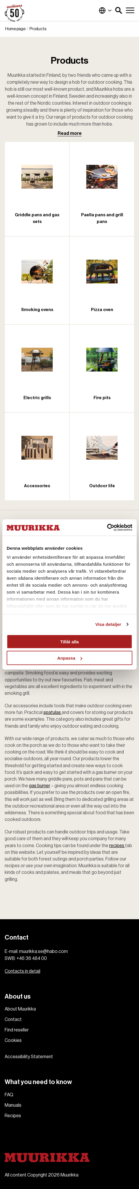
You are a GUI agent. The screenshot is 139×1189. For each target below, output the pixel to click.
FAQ (9, 1094)
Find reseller (17, 1030)
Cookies (13, 1040)
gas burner (39, 785)
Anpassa (69, 658)
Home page (15, 29)
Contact (13, 1019)
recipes (117, 845)
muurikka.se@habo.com (43, 951)
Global (105, 10)
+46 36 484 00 (32, 958)
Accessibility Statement (29, 1056)
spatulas (52, 712)
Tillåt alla (69, 641)
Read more (70, 133)
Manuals (13, 1105)
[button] (118, 10)
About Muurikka (20, 1009)
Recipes (13, 1115)
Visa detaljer (108, 624)
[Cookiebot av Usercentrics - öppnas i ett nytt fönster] (107, 527)
